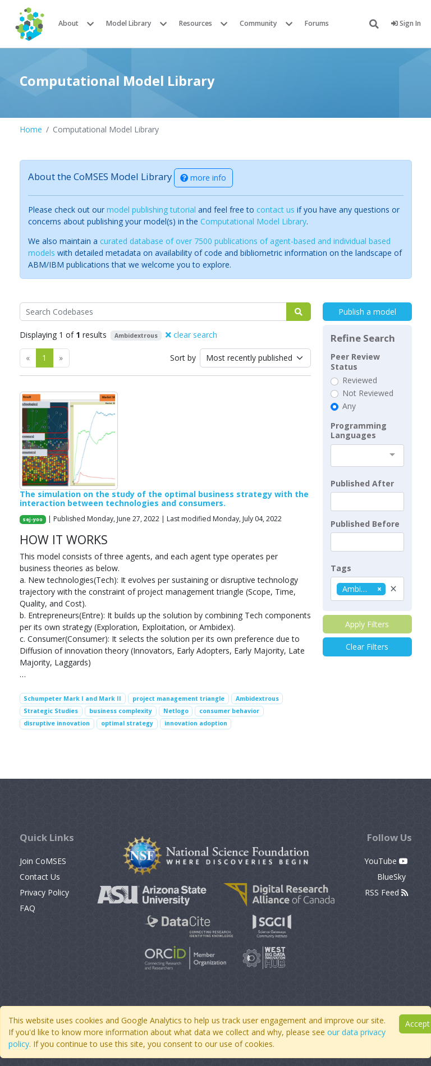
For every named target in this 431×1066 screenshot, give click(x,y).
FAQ (27, 908)
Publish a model (367, 311)
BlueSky (392, 876)
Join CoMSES (43, 861)
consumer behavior (229, 711)
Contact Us (40, 876)
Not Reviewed (367, 393)
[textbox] (367, 501)
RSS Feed (386, 892)
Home (31, 129)
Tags (341, 568)
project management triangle (178, 698)
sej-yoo (32, 519)
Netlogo (176, 711)
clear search (191, 334)
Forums (317, 23)
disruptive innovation (57, 723)
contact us (275, 209)
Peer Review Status (355, 361)
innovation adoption (195, 723)
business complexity (120, 711)
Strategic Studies (51, 711)
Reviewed (359, 380)
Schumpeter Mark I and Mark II (72, 698)
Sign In (406, 23)
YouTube (386, 861)
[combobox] (367, 455)
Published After (362, 484)
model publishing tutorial (151, 209)
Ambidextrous (257, 698)
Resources (195, 23)
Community (258, 23)
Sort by (183, 357)
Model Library (129, 23)
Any (349, 406)
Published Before (365, 524)
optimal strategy (127, 723)
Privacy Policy (44, 892)
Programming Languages (359, 430)
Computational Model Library (253, 221)
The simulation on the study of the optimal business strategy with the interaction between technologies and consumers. (164, 499)
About (68, 23)
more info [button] (203, 177)
